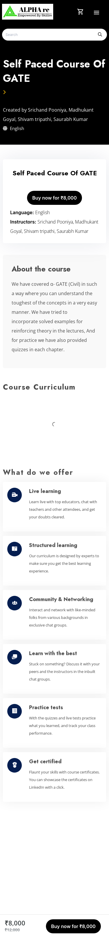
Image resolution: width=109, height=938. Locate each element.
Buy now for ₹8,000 (54, 198)
